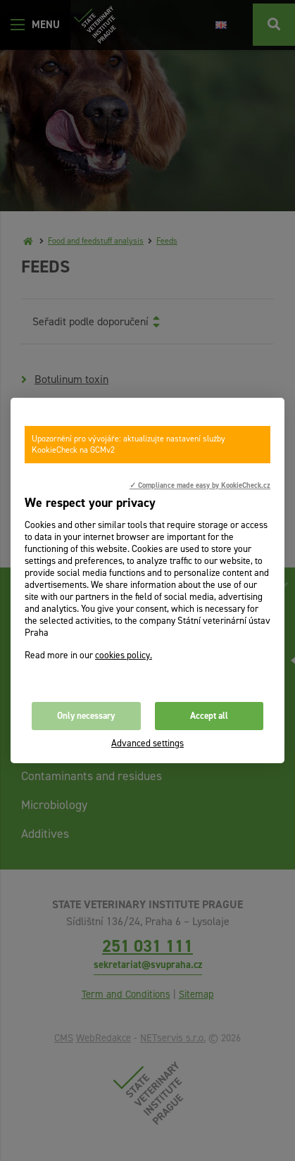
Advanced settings (147, 743)
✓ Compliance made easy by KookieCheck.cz (200, 485)
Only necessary (86, 716)
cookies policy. (123, 655)
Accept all (209, 716)
